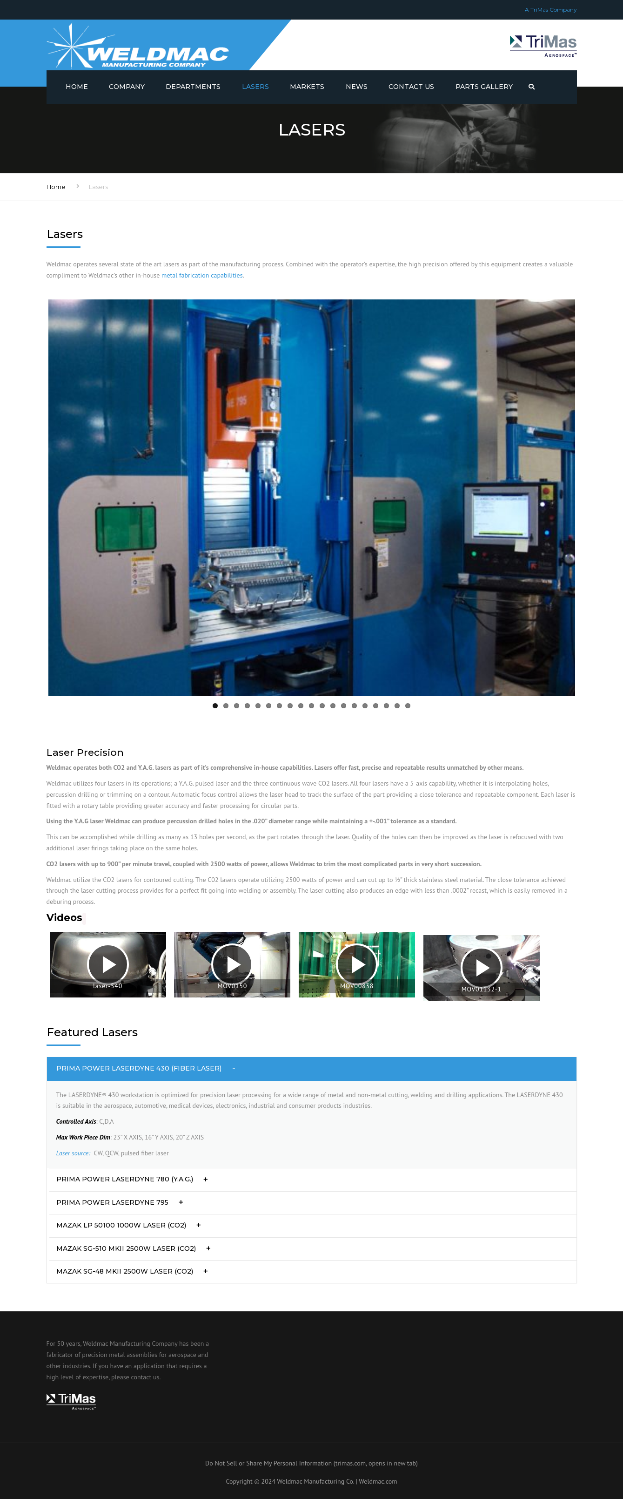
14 (354, 705)
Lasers (255, 86)
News (357, 86)
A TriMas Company (551, 9)
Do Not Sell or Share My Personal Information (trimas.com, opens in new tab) (311, 1463)
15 (365, 705)
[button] (311, 1068)
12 (332, 705)
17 (386, 705)
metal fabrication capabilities (202, 275)
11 (322, 705)
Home (77, 86)
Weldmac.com (378, 1481)
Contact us (411, 86)
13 (343, 705)
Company (127, 86)
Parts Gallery (484, 86)
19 (407, 705)
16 (375, 705)
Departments (193, 86)
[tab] (311, 1068)
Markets (307, 86)
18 (397, 705)
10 (311, 705)
